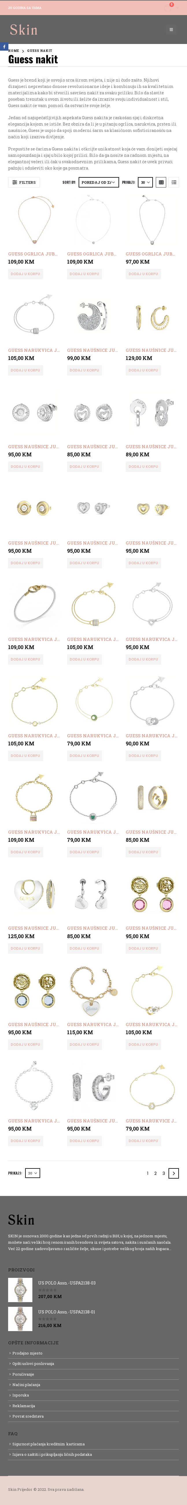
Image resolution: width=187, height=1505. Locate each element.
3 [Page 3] (163, 1173)
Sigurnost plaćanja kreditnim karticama (48, 1444)
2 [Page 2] (155, 1173)
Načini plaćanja (26, 1384)
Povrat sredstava (28, 1416)
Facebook (4, 46)
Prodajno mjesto (27, 1353)
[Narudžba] (99, 182)
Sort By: (69, 182)
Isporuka (20, 1395)
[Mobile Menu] (171, 29)
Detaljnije (18, 1255)
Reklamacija (23, 1405)
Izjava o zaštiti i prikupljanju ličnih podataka (52, 1454)
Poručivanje (23, 1374)
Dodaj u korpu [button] (25, 273)
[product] (34, 220)
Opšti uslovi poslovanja (33, 1363)
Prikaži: (128, 182)
